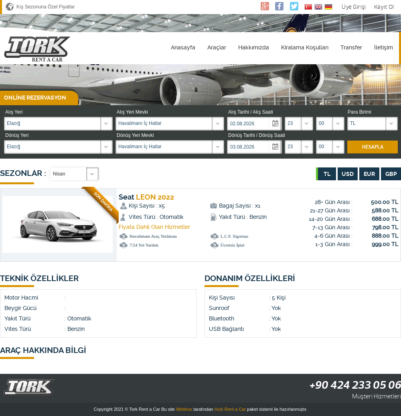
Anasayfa (183, 47)
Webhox (184, 409)
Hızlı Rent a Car (230, 409)
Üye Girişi (354, 7)
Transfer (351, 47)
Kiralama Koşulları (304, 47)
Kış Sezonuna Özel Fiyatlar (45, 7)
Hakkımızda (253, 47)
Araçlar (216, 47)
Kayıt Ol (384, 7)
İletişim (383, 47)
